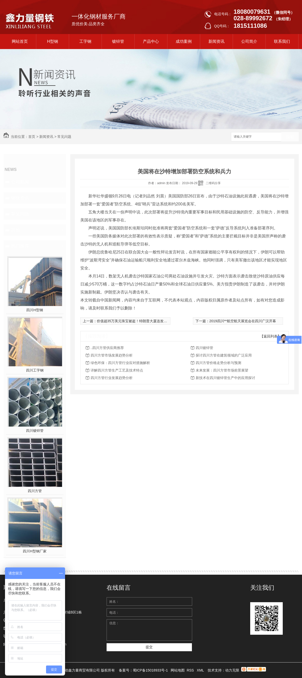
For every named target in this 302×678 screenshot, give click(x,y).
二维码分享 (213, 183)
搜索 (290, 137)
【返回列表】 (270, 336)
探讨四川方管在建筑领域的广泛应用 (224, 355)
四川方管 (35, 491)
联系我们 (282, 41)
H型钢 (52, 41)
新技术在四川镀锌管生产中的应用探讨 (225, 378)
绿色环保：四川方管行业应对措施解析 (120, 363)
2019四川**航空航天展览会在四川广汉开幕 (242, 321)
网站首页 (20, 41)
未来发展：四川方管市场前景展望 (222, 370)
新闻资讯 (216, 41)
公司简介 (249, 41)
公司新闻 (20, 181)
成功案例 (184, 41)
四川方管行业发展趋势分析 (112, 378)
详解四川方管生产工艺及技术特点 (117, 370)
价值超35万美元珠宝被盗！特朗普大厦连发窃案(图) (137, 321)
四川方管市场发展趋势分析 (112, 355)
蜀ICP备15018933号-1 (150, 670)
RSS (191, 670)
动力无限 (232, 670)
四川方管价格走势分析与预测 (218, 363)
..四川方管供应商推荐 (107, 348)
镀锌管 (118, 41)
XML (201, 670)
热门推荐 (20, 245)
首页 (31, 137)
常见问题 (64, 137)
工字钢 (85, 41)
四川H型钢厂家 (34, 551)
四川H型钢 (34, 310)
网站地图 (178, 670)
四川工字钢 (35, 370)
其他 (15, 229)
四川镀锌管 (35, 431)
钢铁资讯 (20, 197)
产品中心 (151, 41)
